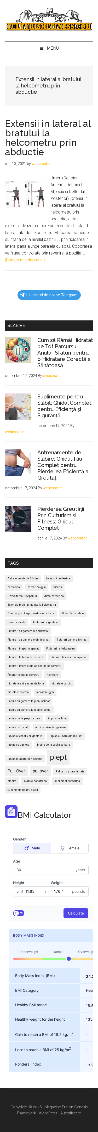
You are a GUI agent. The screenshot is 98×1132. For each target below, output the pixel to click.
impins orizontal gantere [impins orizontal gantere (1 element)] (50, 727)
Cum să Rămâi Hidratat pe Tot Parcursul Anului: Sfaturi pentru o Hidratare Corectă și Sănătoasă (65, 352)
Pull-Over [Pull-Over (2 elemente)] (16, 770)
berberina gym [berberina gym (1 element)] (36, 587)
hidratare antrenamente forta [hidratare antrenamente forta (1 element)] (26, 683)
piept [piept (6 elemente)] (58, 757)
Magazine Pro (56, 1107)
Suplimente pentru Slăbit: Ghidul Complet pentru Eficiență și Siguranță (64, 406)
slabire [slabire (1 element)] (12, 781)
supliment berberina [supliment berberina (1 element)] (67, 781)
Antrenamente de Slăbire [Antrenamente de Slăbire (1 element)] (23, 578)
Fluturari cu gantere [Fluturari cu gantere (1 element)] (45, 622)
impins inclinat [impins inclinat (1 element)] (57, 718)
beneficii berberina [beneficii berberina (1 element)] (58, 578)
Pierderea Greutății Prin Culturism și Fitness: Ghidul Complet (60, 518)
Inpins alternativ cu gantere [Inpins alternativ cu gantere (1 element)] (25, 736)
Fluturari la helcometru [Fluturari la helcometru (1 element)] (60, 648)
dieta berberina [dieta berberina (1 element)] (54, 596)
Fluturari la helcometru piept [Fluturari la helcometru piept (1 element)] (25, 657)
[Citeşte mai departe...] (25, 259)
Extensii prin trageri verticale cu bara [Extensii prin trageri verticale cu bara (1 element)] (31, 613)
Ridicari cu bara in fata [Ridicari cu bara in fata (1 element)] (70, 771)
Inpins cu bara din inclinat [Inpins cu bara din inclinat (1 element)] (66, 736)
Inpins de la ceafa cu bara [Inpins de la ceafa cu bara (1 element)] (53, 744)
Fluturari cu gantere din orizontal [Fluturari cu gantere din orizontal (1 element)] (28, 631)
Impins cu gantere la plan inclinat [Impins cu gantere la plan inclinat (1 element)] (29, 701)
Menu (53, 48)
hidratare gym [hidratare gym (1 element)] (45, 692)
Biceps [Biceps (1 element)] (57, 587)
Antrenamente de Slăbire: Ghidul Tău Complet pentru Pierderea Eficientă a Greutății (62, 465)
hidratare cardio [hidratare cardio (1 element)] (61, 683)
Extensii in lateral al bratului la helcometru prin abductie (48, 137)
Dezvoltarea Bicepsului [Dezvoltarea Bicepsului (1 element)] (22, 596)
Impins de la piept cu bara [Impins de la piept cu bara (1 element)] (24, 718)
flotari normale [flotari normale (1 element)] (17, 622)
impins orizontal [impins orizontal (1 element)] (18, 727)
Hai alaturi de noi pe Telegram (49, 295)
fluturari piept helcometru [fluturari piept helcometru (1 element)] (23, 675)
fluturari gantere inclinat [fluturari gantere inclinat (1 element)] (72, 639)
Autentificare (70, 1113)
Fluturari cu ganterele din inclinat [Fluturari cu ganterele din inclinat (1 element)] (28, 639)
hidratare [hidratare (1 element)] (52, 675)
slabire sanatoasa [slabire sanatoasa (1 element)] (35, 781)
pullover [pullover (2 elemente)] (40, 770)
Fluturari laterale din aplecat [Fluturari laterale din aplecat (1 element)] (69, 657)
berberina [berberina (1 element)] (14, 587)
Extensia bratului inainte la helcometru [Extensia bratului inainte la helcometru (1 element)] (32, 604)
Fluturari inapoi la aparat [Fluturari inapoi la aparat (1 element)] (23, 648)
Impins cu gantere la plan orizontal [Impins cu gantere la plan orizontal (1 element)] (29, 710)
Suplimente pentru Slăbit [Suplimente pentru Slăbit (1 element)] (23, 790)
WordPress (48, 1113)
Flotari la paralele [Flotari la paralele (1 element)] (73, 613)
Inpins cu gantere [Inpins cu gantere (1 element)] (19, 744)
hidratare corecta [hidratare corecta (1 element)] (18, 692)
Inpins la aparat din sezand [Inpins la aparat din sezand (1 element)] (25, 759)
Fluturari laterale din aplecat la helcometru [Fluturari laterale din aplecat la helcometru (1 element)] (34, 666)
